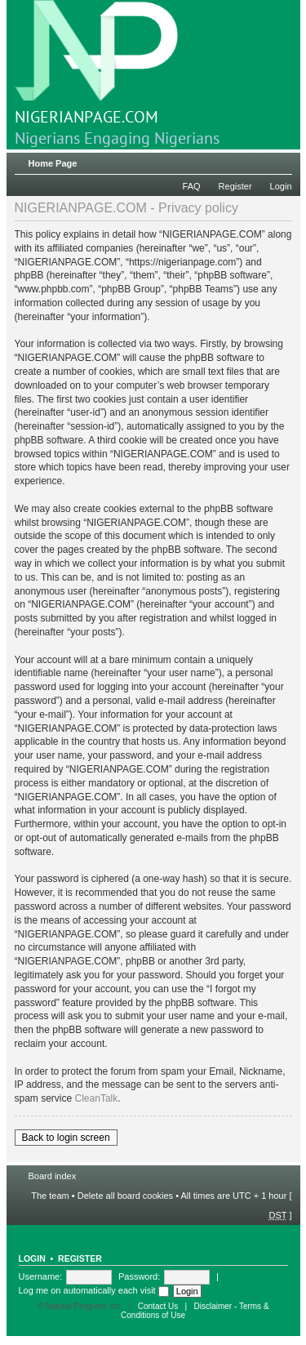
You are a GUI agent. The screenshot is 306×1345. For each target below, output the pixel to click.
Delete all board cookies (125, 1195)
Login (281, 186)
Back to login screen (66, 1137)
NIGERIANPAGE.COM (96, 63)
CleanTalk (96, 1098)
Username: (41, 1276)
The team (50, 1195)
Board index (53, 1176)
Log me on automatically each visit (94, 1290)
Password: (139, 1276)
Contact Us (158, 1306)
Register (235, 186)
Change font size (280, 160)
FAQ (192, 186)
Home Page (53, 163)
